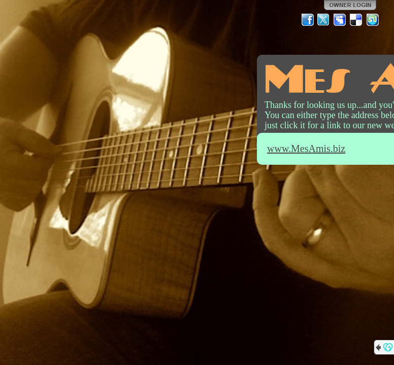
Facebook (308, 20)
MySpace (340, 20)
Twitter (324, 20)
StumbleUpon (373, 20)
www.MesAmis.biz (306, 148)
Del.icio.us (356, 20)
